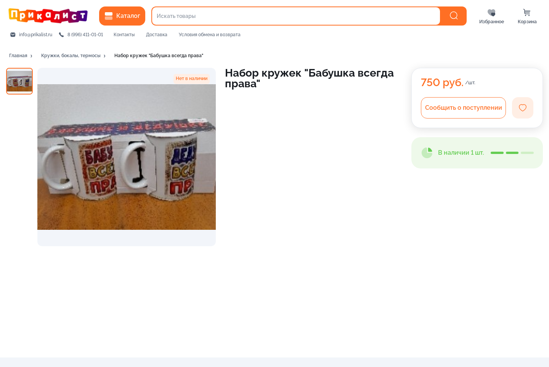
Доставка (156, 34)
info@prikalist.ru (35, 34)
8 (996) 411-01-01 (85, 34)
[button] (21, 56)
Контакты (124, 34)
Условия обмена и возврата (210, 34)
